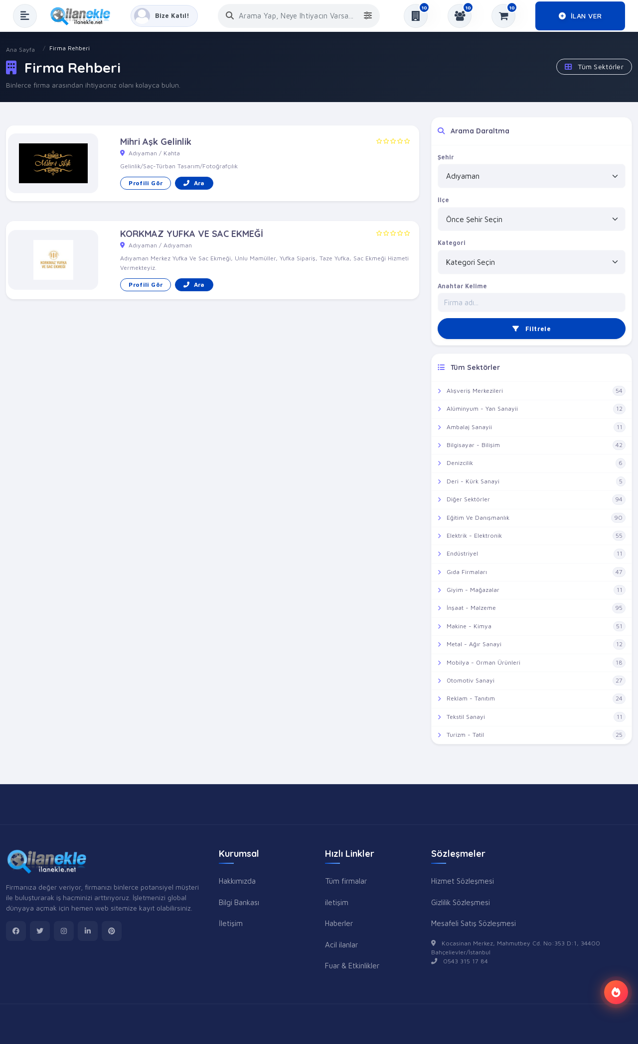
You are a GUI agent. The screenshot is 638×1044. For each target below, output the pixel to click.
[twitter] (40, 931)
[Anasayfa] (83, 15)
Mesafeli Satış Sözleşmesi (473, 923)
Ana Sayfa (20, 49)
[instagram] (64, 931)
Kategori (452, 242)
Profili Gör (145, 183)
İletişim (231, 923)
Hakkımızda (237, 880)
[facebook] (16, 931)
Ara (193, 183)
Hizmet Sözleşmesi (462, 880)
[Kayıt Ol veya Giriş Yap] (164, 16)
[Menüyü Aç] (25, 16)
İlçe (443, 200)
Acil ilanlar (341, 944)
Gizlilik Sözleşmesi (460, 902)
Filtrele (531, 329)
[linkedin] (88, 931)
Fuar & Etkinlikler (352, 965)
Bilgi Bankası (239, 902)
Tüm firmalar (346, 880)
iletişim (336, 902)
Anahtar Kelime (462, 286)
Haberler (339, 923)
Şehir (446, 157)
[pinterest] (112, 931)
